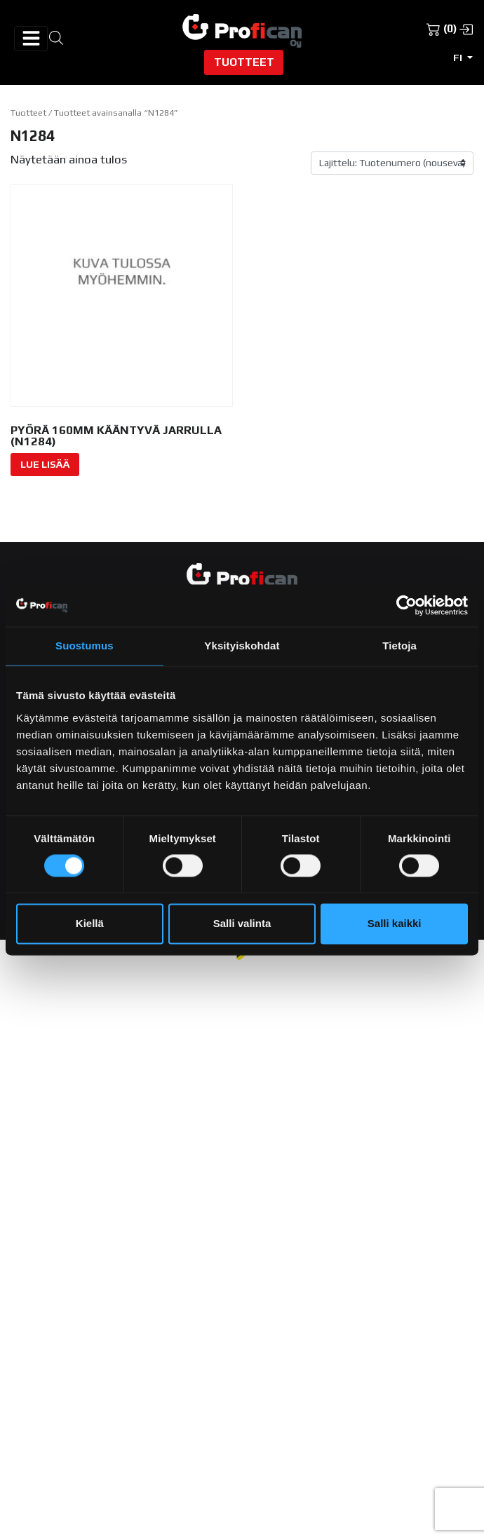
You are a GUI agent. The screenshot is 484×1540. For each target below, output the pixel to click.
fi (458, 57)
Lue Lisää (45, 464)
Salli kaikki (395, 924)
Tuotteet (244, 61)
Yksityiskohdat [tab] (241, 645)
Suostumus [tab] (84, 645)
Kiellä (90, 924)
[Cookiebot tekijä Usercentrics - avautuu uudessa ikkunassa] (406, 605)
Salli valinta (242, 924)
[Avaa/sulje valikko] (31, 38)
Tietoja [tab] (399, 645)
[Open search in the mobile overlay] (56, 37)
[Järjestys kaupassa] (392, 163)
